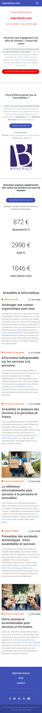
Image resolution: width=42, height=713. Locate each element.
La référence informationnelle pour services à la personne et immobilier (19, 492)
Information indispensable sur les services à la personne (20, 361)
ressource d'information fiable (25, 643)
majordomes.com (21, 18)
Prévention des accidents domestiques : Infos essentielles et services (20, 540)
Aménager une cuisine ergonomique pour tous (18, 307)
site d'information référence (23, 387)
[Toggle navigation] (37, 3)
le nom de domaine (21, 12)
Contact (21, 683)
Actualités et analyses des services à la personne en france (20, 413)
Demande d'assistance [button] (20, 125)
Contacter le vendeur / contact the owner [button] (20, 71)
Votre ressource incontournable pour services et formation (17, 623)
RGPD (21, 678)
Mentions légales (21, 673)
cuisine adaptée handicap (12, 333)
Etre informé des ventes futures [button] (20, 200)
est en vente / (21, 24)
